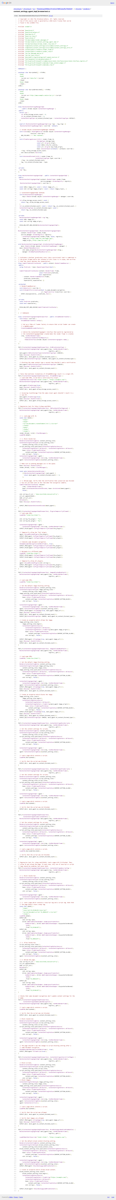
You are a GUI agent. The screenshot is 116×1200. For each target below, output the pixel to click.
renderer (86, 9)
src (34, 9)
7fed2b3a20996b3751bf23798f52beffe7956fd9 (54, 9)
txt (108, 1197)
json (112, 1197)
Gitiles (11, 1197)
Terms (21, 1197)
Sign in (112, 3)
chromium (18, 9)
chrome (78, 9)
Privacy (16, 1197)
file (50, 16)
